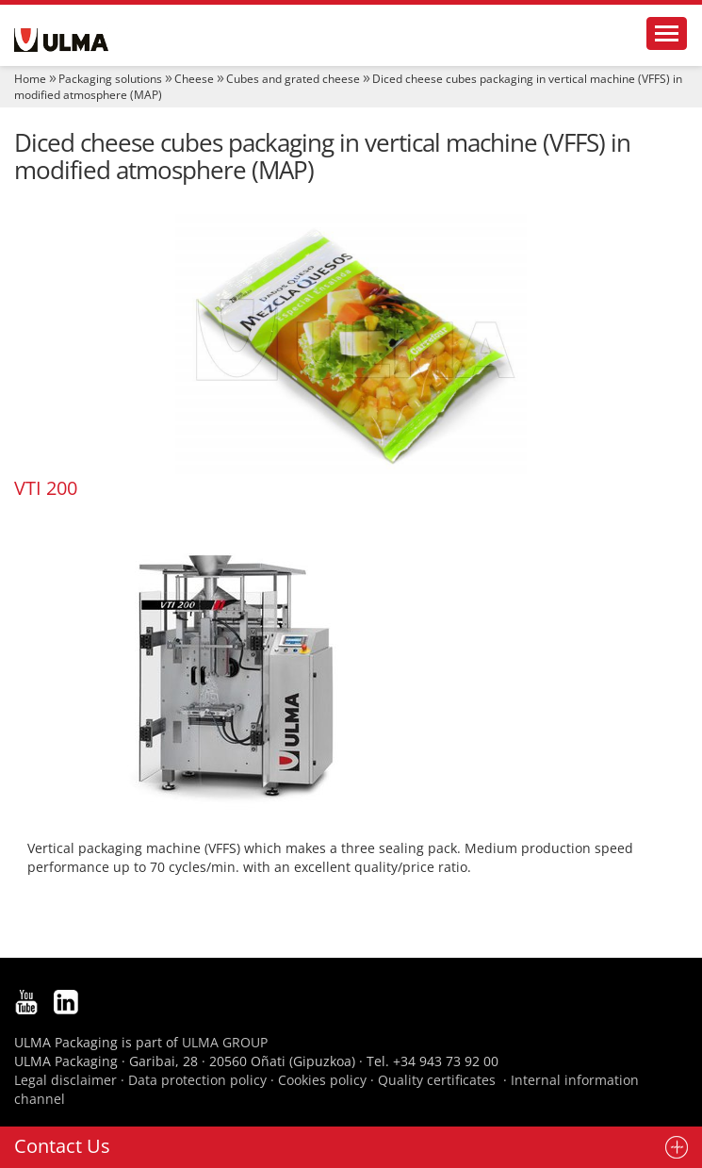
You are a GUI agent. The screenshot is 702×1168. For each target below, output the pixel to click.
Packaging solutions (110, 79)
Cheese (194, 79)
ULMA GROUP (225, 1042)
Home (30, 79)
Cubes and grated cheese (293, 79)
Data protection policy (197, 1080)
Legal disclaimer (65, 1080)
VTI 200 (45, 488)
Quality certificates (437, 1080)
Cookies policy (322, 1080)
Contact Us (62, 1146)
